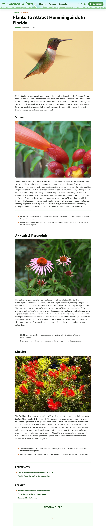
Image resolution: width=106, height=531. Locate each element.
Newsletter (96, 4)
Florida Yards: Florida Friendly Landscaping (34, 476)
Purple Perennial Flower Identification (32, 494)
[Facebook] (78, 4)
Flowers (42, 4)
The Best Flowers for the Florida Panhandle (34, 490)
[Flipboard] (81, 4)
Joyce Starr (18, 27)
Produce (52, 4)
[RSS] (85, 4)
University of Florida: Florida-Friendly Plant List (36, 472)
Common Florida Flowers (27, 498)
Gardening (63, 4)
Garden (16, 12)
